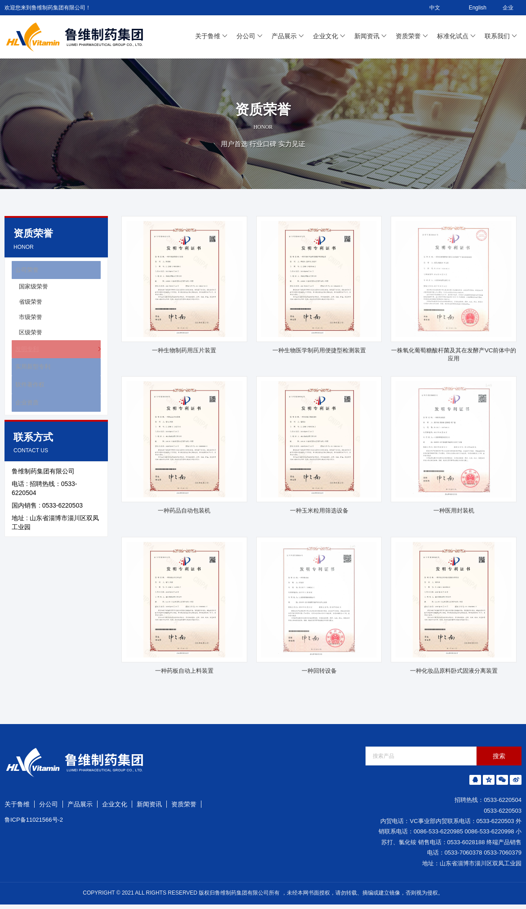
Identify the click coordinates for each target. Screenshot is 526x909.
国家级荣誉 (33, 289)
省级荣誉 (30, 305)
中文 (428, 7)
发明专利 (24, 353)
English (471, 7)
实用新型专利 (30, 374)
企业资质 (24, 417)
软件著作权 (27, 396)
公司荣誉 (24, 271)
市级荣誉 (30, 320)
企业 (508, 7)
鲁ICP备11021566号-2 (33, 824)
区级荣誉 (30, 335)
